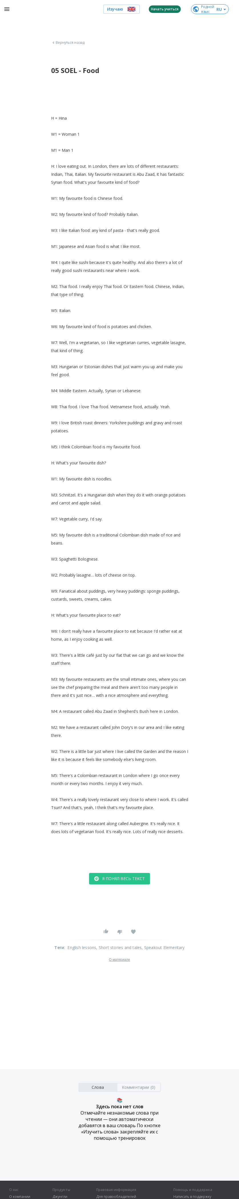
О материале (119, 960)
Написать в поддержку (192, 1196)
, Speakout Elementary (163, 947)
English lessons (81, 947)
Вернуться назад (68, 42)
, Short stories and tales (119, 947)
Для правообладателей (116, 1196)
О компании (19, 1196)
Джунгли (60, 1196)
